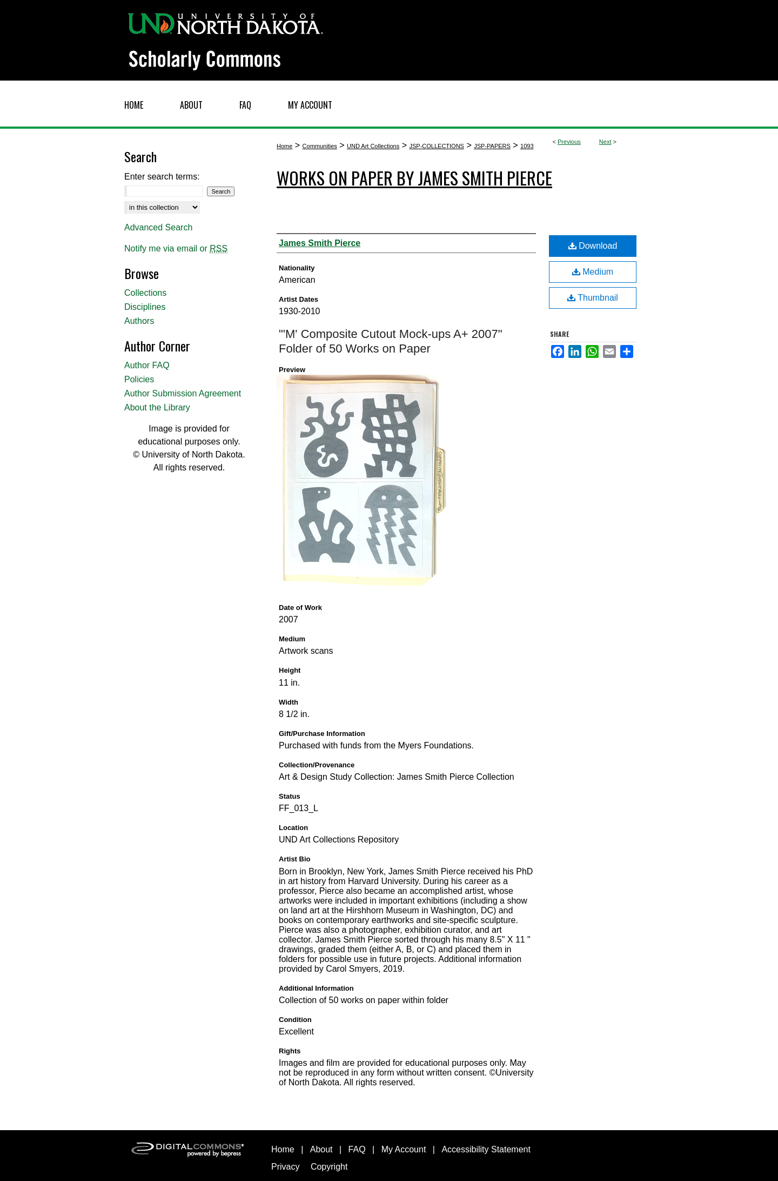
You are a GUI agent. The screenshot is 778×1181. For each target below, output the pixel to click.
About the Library (157, 407)
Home (284, 146)
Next (605, 141)
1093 (526, 146)
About (321, 1149)
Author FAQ (147, 365)
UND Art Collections (373, 146)
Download (593, 245)
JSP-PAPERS (492, 146)
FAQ (357, 1149)
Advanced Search (158, 227)
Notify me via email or (175, 249)
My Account (403, 1149)
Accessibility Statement (486, 1149)
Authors (139, 321)
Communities (320, 146)
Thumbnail (592, 297)
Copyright (329, 1166)
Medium (592, 271)
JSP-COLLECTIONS (436, 146)
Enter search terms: (162, 176)
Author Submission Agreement (182, 393)
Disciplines (144, 306)
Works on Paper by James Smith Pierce (414, 177)
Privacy (285, 1166)
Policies (139, 379)
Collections (145, 292)
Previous (569, 141)
